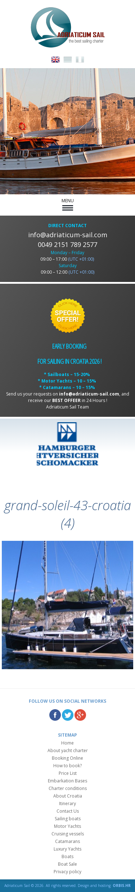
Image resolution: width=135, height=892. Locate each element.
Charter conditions (68, 788)
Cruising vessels (67, 834)
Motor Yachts (67, 826)
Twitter (67, 715)
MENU (68, 204)
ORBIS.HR (122, 885)
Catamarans (67, 841)
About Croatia (67, 796)
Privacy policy (67, 872)
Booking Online (67, 758)
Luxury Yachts (67, 849)
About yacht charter (68, 750)
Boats (67, 856)
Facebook (55, 715)
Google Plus (80, 715)
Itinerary (67, 803)
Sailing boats (68, 819)
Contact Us (68, 811)
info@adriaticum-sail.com (67, 234)
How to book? (67, 766)
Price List (68, 773)
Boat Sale (67, 864)
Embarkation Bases (67, 781)
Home (67, 743)
